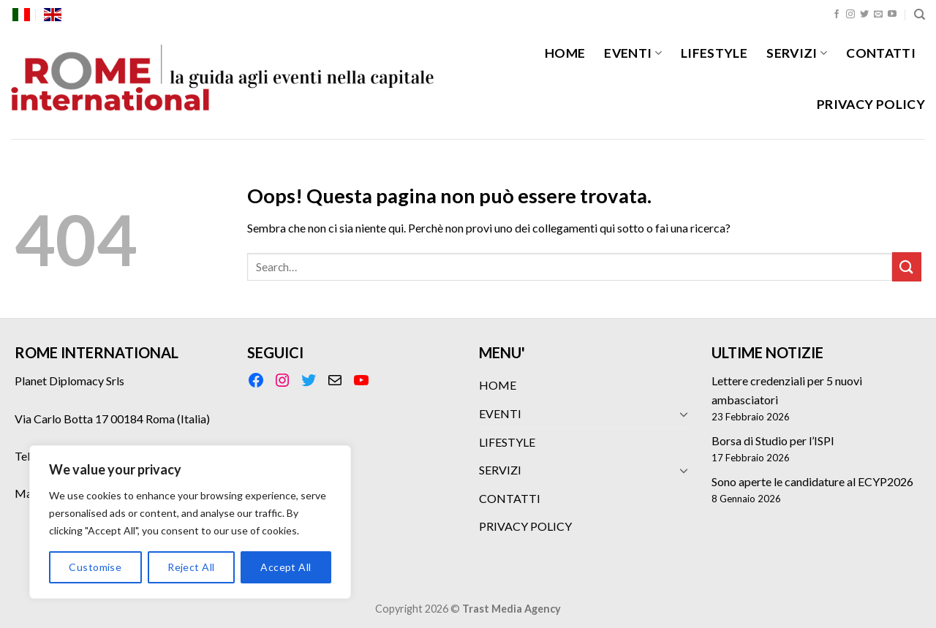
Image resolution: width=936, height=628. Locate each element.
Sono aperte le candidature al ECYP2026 (812, 481)
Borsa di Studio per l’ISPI (773, 440)
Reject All (190, 567)
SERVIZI (796, 53)
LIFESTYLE (714, 53)
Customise (95, 567)
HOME (565, 53)
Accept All (285, 567)
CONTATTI (881, 53)
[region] (190, 522)
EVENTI (633, 53)
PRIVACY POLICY (871, 104)
